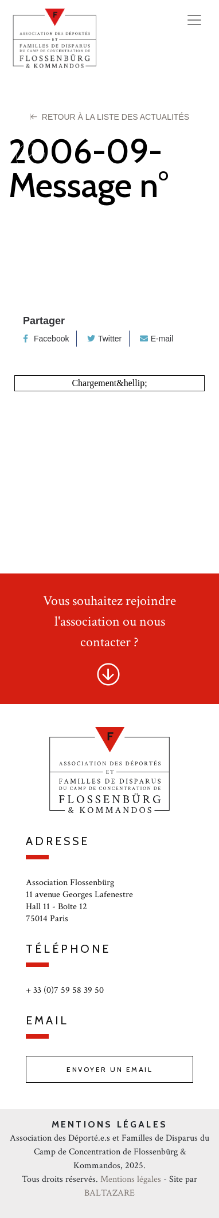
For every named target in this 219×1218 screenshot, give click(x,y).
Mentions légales (130, 1179)
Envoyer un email (109, 1069)
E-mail (157, 338)
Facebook (46, 338)
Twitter (104, 338)
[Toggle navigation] (194, 20)
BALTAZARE (109, 1193)
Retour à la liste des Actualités (109, 116)
